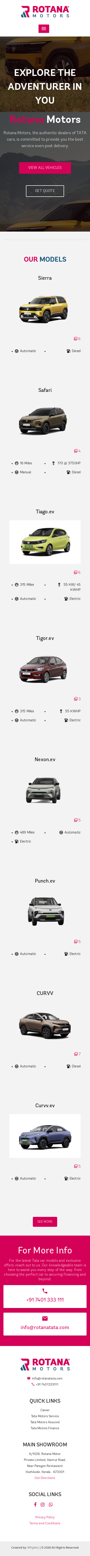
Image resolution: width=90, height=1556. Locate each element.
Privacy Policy (45, 1517)
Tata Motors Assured (45, 1422)
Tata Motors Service (45, 1416)
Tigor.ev (45, 638)
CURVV (45, 993)
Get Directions (45, 1478)
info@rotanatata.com (45, 1327)
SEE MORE (45, 1222)
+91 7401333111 (47, 1384)
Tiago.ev (45, 512)
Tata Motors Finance (45, 1428)
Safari (45, 390)
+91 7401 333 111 (45, 1300)
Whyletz (33, 1548)
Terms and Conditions (44, 1523)
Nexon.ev (45, 760)
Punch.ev (45, 881)
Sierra (45, 278)
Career (45, 1410)
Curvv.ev (45, 1106)
